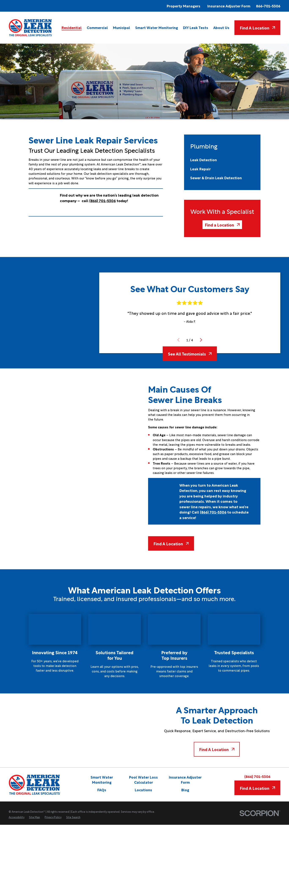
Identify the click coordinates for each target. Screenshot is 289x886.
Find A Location (257, 28)
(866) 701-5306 (257, 776)
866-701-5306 (268, 5)
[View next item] (201, 340)
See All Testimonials (189, 354)
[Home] (31, 27)
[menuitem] (72, 27)
